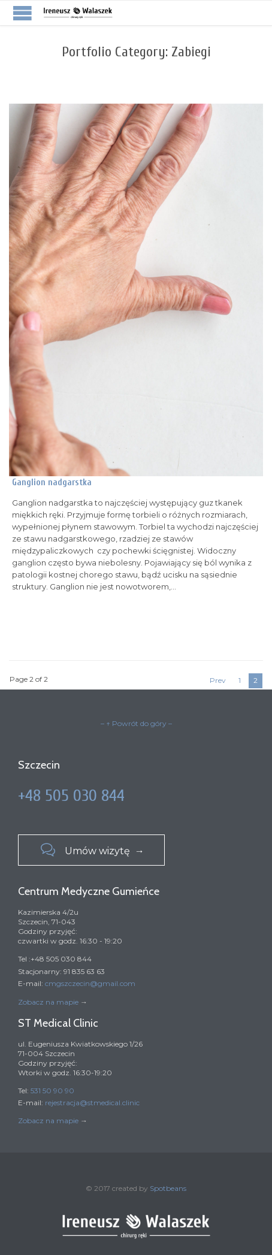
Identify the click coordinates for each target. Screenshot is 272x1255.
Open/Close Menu (22, 12)
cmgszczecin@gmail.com (90, 983)
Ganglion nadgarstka (52, 482)
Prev (218, 680)
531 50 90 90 (52, 1090)
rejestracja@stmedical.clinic (92, 1102)
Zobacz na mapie (48, 1001)
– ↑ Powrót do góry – (136, 723)
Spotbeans (168, 1188)
